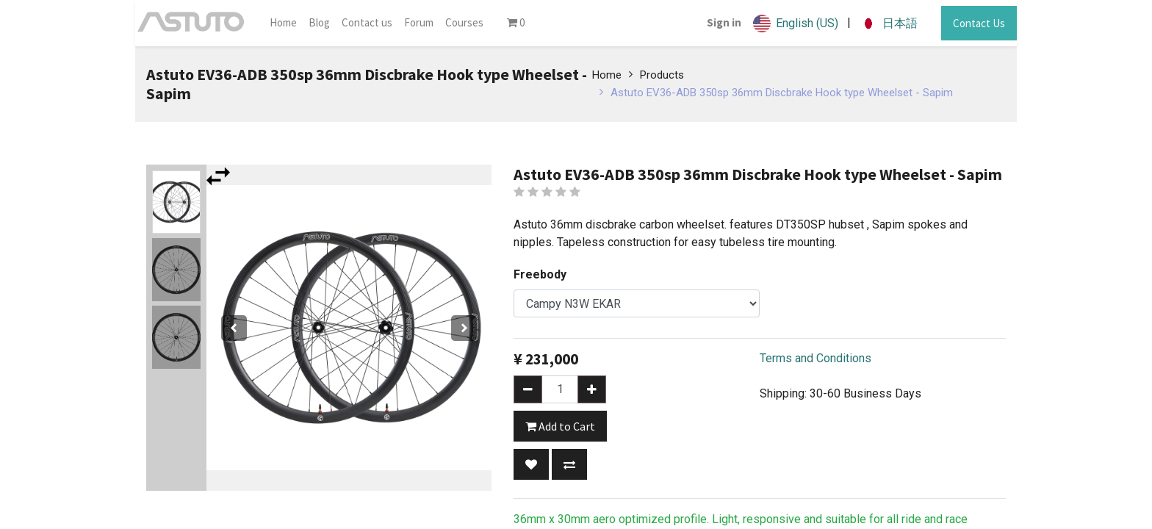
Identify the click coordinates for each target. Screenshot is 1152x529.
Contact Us (979, 23)
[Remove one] (528, 389)
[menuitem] (283, 23)
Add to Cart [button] (560, 426)
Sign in (724, 22)
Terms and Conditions (815, 358)
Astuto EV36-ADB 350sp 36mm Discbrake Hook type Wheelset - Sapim (782, 92)
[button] (531, 464)
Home (607, 75)
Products (662, 75)
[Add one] (591, 389)
